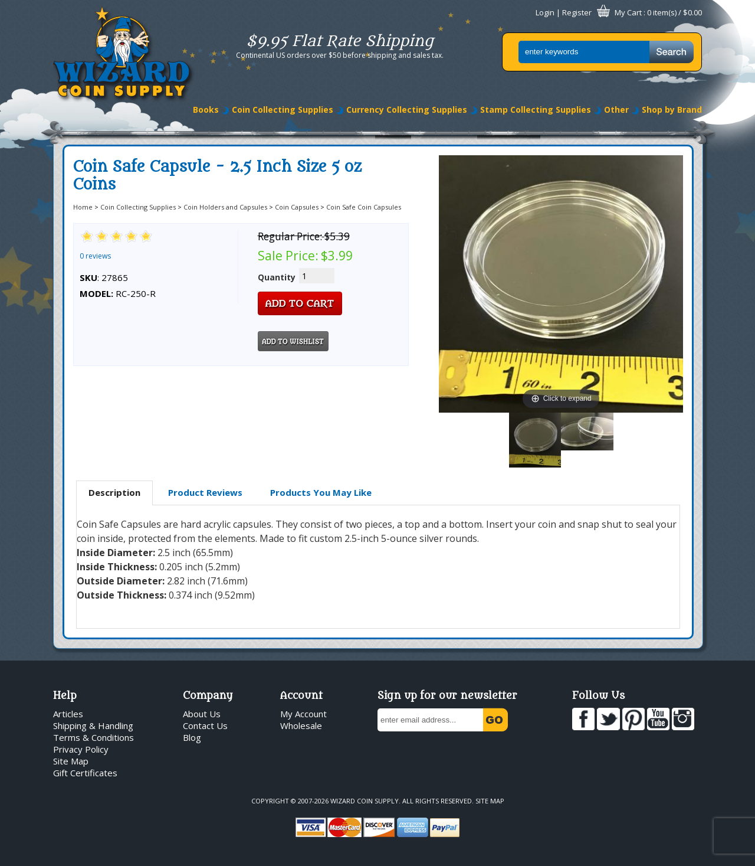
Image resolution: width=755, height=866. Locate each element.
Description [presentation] (114, 492)
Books (206, 109)
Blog (192, 737)
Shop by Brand (672, 109)
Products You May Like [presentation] (321, 492)
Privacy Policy (81, 749)
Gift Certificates (85, 773)
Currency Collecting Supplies (406, 109)
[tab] (114, 493)
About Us (202, 714)
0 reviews (95, 256)
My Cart (628, 12)
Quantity (277, 277)
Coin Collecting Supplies (282, 109)
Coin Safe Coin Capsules (363, 206)
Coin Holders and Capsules (225, 206)
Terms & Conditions (93, 737)
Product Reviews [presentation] (205, 492)
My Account (303, 714)
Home (83, 206)
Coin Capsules (297, 206)
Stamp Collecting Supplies (535, 109)
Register (577, 12)
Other (616, 109)
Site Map (70, 761)
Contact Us (205, 725)
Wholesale (301, 725)
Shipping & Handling (93, 725)
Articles (68, 714)
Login (545, 12)
